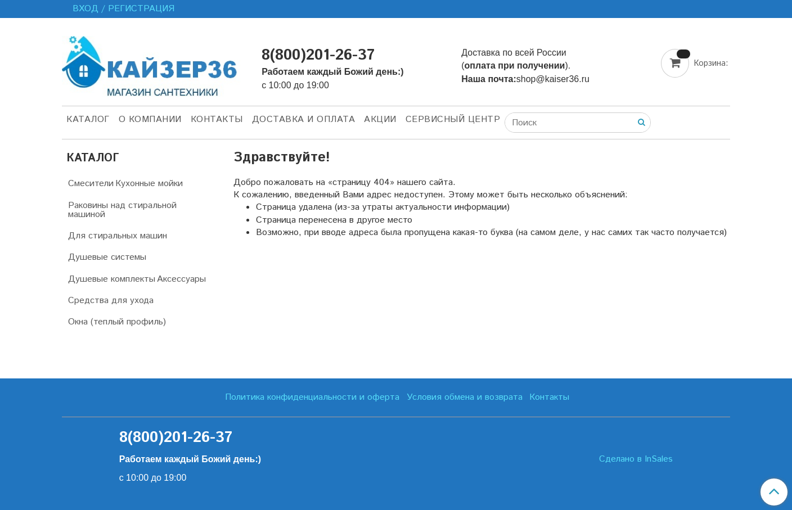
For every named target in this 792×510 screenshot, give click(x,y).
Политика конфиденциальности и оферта (312, 397)
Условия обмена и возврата (465, 397)
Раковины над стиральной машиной (122, 210)
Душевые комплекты (111, 279)
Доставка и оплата (304, 119)
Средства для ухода (111, 300)
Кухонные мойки (149, 183)
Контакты (217, 119)
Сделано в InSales (636, 459)
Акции (380, 119)
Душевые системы (107, 257)
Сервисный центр (453, 119)
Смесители (91, 183)
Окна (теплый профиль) (117, 321)
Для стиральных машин (117, 235)
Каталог (88, 119)
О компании (150, 119)
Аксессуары (181, 279)
